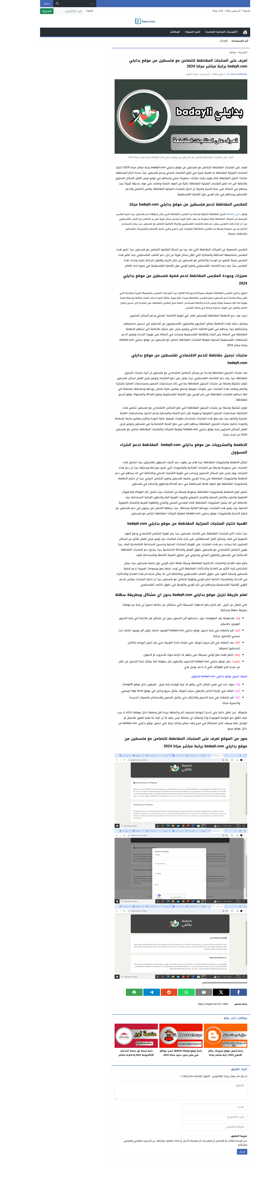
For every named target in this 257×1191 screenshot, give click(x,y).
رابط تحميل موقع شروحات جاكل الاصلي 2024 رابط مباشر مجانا (209, 1053)
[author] (197, 1107)
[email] (197, 1117)
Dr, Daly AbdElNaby (221, 74)
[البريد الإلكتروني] (52, 11)
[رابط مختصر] (197, 1004)
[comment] (164, 1090)
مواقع (216, 52)
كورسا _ (207, 40)
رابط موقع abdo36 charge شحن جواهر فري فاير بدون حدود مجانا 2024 (164, 1053)
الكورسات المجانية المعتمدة (205, 32)
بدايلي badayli (217, 214)
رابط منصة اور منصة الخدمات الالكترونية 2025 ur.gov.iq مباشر (119, 1053)
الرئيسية (228, 32)
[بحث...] (62, 3)
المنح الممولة (176, 32)
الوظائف (158, 32)
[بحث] (41, 3)
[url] (197, 1127)
